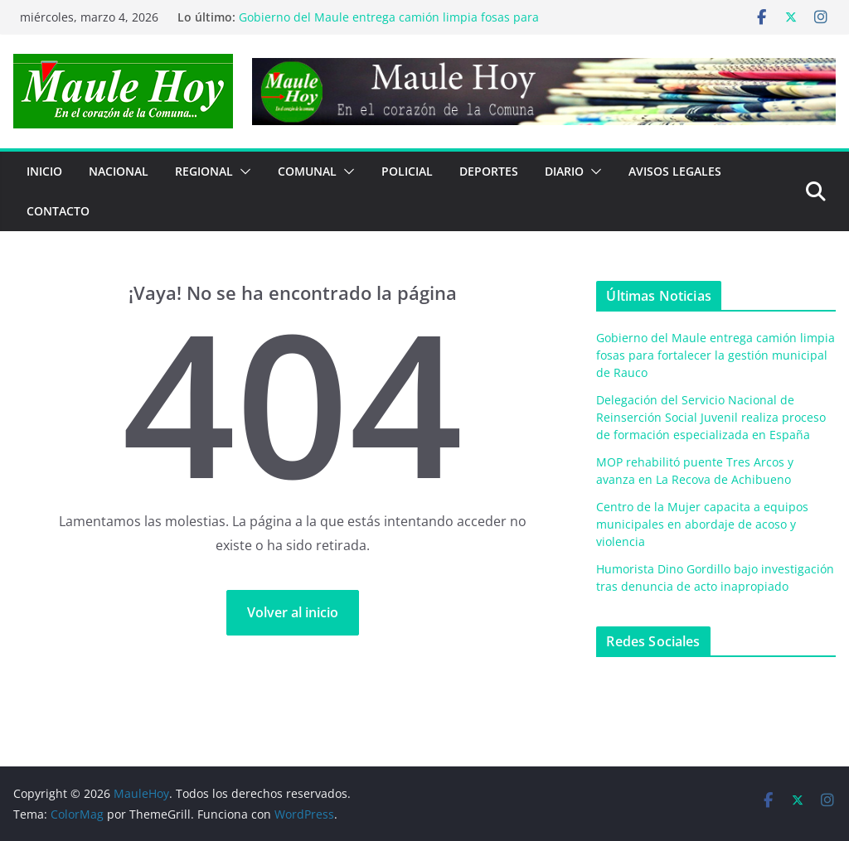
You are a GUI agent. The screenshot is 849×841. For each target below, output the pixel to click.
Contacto (58, 211)
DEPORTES (488, 171)
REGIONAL (204, 171)
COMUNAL (307, 171)
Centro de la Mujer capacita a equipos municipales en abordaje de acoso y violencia (702, 524)
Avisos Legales (674, 171)
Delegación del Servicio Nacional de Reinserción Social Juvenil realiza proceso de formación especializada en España (711, 417)
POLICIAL (407, 171)
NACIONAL (118, 171)
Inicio (44, 171)
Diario (564, 171)
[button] (242, 171)
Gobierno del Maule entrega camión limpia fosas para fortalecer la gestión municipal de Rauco (389, 25)
